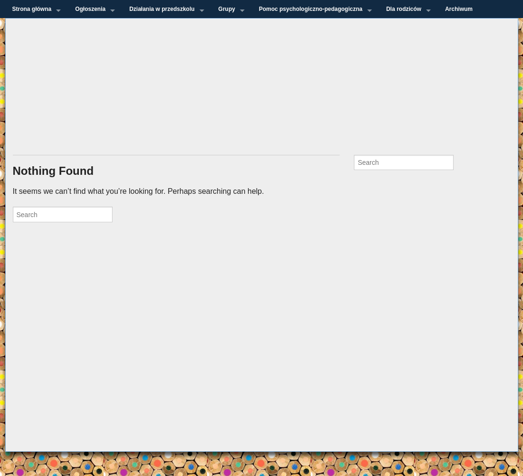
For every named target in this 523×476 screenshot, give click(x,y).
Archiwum (459, 9)
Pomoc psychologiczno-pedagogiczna (310, 9)
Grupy (227, 9)
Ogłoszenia (90, 9)
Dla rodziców (403, 9)
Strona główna (32, 9)
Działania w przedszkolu (161, 9)
